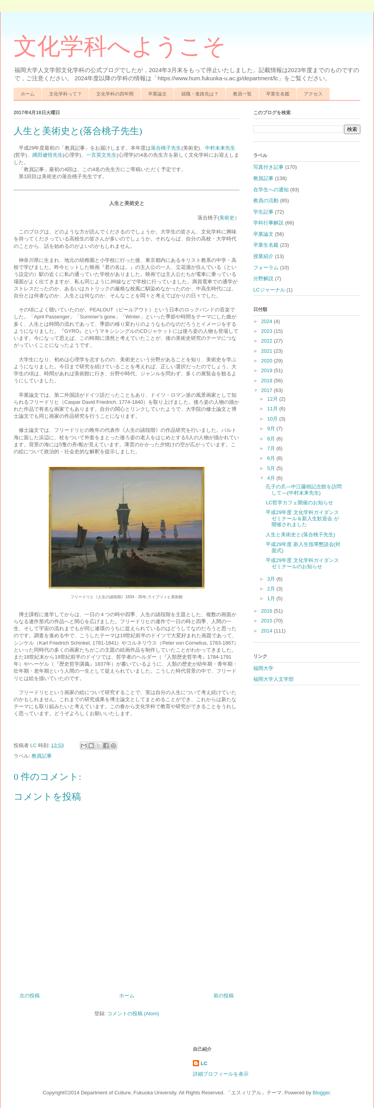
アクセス (313, 94)
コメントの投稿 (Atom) (133, 1013)
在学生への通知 (271, 190)
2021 (267, 351)
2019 (267, 370)
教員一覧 (242, 94)
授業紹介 (263, 256)
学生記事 (263, 212)
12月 (273, 399)
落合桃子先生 (166, 148)
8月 (272, 439)
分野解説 (263, 278)
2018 (267, 380)
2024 (267, 321)
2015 (267, 621)
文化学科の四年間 (115, 94)
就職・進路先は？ (200, 94)
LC (204, 1063)
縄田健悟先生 (47, 155)
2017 (267, 390)
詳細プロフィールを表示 (221, 1074)
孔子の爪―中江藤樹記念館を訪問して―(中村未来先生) (304, 490)
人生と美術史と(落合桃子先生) (300, 534)
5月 (272, 468)
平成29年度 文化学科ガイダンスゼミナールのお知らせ (302, 563)
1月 (272, 598)
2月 (272, 589)
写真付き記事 (268, 167)
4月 (272, 478)
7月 (272, 448)
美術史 (227, 218)
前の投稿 (223, 995)
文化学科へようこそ (120, 46)
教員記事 (42, 756)
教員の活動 (266, 200)
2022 (267, 341)
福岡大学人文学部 (273, 679)
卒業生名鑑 (277, 94)
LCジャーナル (269, 290)
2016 (267, 611)
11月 (273, 409)
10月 (273, 419)
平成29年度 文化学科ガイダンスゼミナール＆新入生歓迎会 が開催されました (302, 518)
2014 (267, 631)
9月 (272, 428)
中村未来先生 (220, 148)
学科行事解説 (268, 223)
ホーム (28, 94)
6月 (272, 458)
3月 (272, 579)
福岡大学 (263, 668)
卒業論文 (157, 94)
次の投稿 (29, 995)
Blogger (321, 1093)
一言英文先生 (101, 155)
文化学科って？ (65, 94)
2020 (267, 361)
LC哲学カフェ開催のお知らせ (299, 502)
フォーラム (266, 267)
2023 (267, 331)
